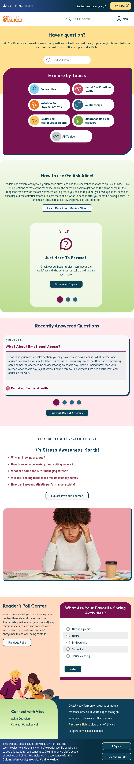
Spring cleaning (81, 656)
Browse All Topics (66, 284)
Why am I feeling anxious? (28, 457)
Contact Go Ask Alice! (24, 724)
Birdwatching (79, 642)
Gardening (78, 649)
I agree (116, 746)
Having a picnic (81, 629)
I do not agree (116, 756)
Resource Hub (78, 724)
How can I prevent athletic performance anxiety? (43, 484)
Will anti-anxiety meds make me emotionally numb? (44, 478)
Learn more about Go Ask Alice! (67, 208)
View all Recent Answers (67, 413)
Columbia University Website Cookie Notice (30, 759)
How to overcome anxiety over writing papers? (42, 464)
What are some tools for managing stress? (39, 471)
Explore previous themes (67, 496)
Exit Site (119, 6)
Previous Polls (17, 642)
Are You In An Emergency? (91, 6)
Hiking (76, 636)
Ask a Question (20, 718)
